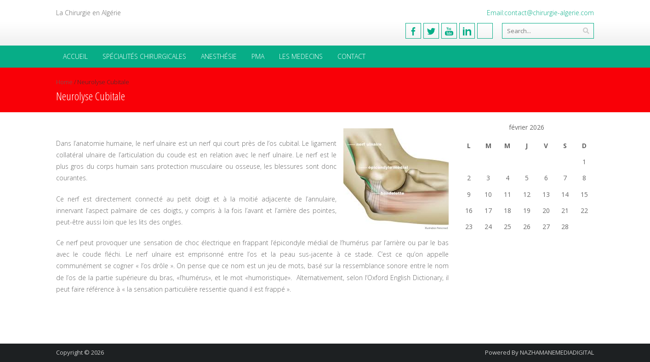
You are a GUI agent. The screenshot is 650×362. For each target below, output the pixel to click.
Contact (351, 56)
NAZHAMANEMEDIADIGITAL (557, 352)
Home (64, 82)
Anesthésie (219, 56)
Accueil (75, 56)
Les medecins (301, 56)
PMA (257, 56)
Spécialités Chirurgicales (144, 56)
